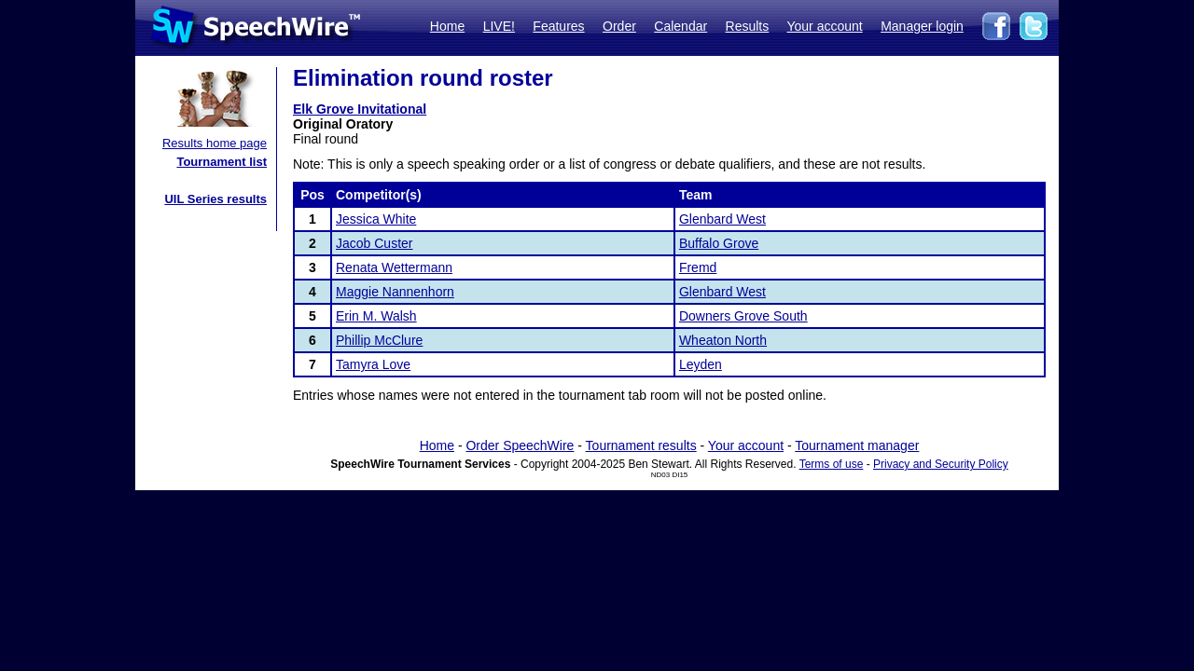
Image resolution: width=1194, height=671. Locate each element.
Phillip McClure (379, 340)
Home (447, 26)
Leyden (700, 364)
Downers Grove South (743, 315)
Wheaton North (723, 340)
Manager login (922, 26)
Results (748, 26)
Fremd (697, 267)
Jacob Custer (374, 243)
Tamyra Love (373, 364)
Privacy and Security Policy (940, 464)
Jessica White (376, 219)
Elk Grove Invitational (359, 109)
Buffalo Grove (718, 243)
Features (558, 26)
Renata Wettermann (394, 267)
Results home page (214, 143)
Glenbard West (722, 219)
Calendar (680, 26)
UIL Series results (215, 199)
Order (619, 26)
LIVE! (499, 26)
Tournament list (221, 162)
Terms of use (831, 464)
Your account (824, 26)
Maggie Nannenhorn (395, 291)
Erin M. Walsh (376, 315)
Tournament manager (857, 445)
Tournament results (641, 445)
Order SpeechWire (519, 445)
